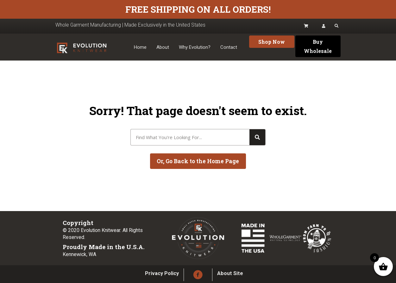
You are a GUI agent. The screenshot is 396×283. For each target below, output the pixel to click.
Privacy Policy (162, 273)
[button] (271, 41)
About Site (230, 273)
